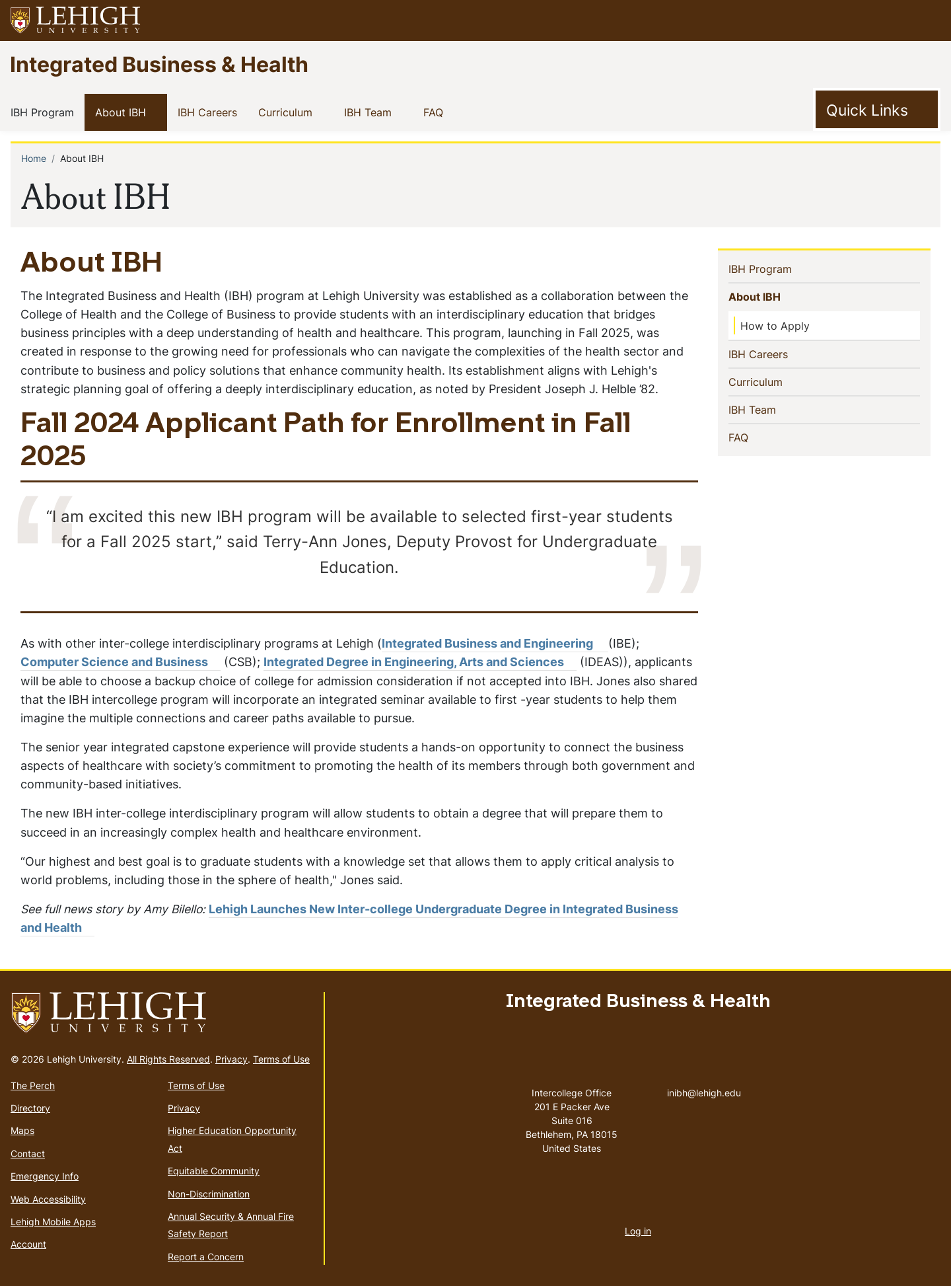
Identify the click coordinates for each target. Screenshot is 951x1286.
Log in (638, 1231)
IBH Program (45, 112)
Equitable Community (214, 1170)
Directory (30, 1108)
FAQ (435, 112)
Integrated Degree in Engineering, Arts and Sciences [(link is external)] (420, 662)
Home (33, 158)
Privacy (231, 1059)
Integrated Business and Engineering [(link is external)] (495, 643)
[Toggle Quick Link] (877, 110)
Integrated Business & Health (159, 64)
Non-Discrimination (209, 1194)
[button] (928, 20)
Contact (28, 1153)
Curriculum (288, 112)
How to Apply (775, 326)
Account (28, 1244)
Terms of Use (281, 1059)
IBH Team (370, 112)
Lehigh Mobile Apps (53, 1221)
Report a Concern (206, 1256)
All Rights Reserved (168, 1059)
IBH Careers (210, 112)
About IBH (123, 112)
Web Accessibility (48, 1199)
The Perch (33, 1085)
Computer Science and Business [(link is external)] (120, 662)
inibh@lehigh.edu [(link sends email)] (704, 1079)
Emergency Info (45, 1176)
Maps (22, 1130)
